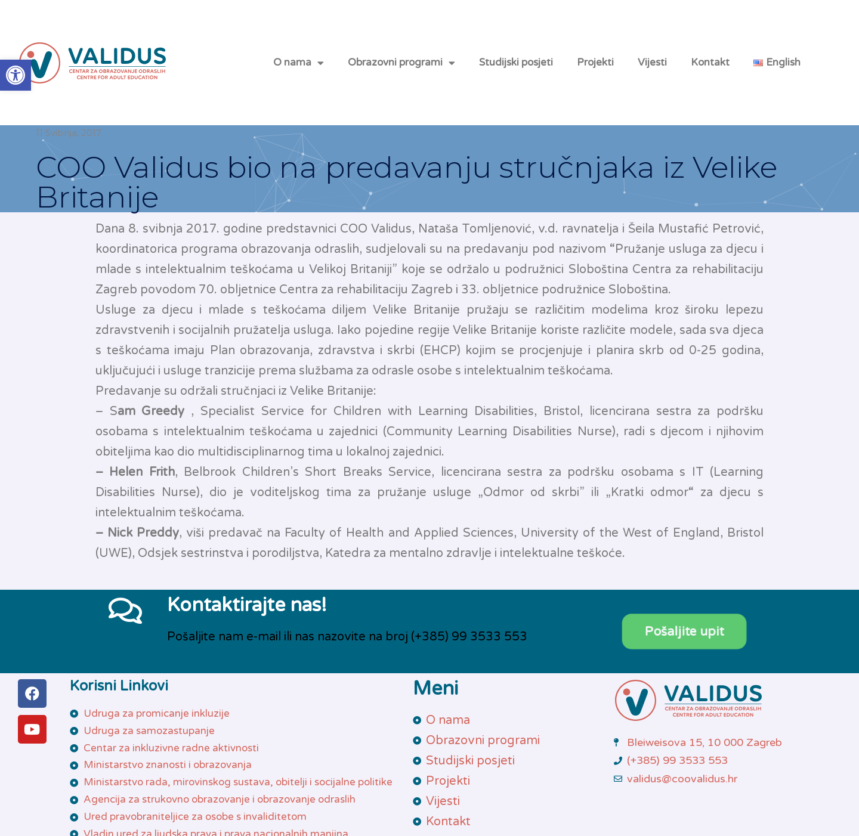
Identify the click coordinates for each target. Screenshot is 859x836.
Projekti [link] (595, 62)
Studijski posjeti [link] (516, 62)
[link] (15, 75)
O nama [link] (298, 63)
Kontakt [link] (710, 62)
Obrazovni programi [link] (401, 63)
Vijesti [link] (652, 62)
